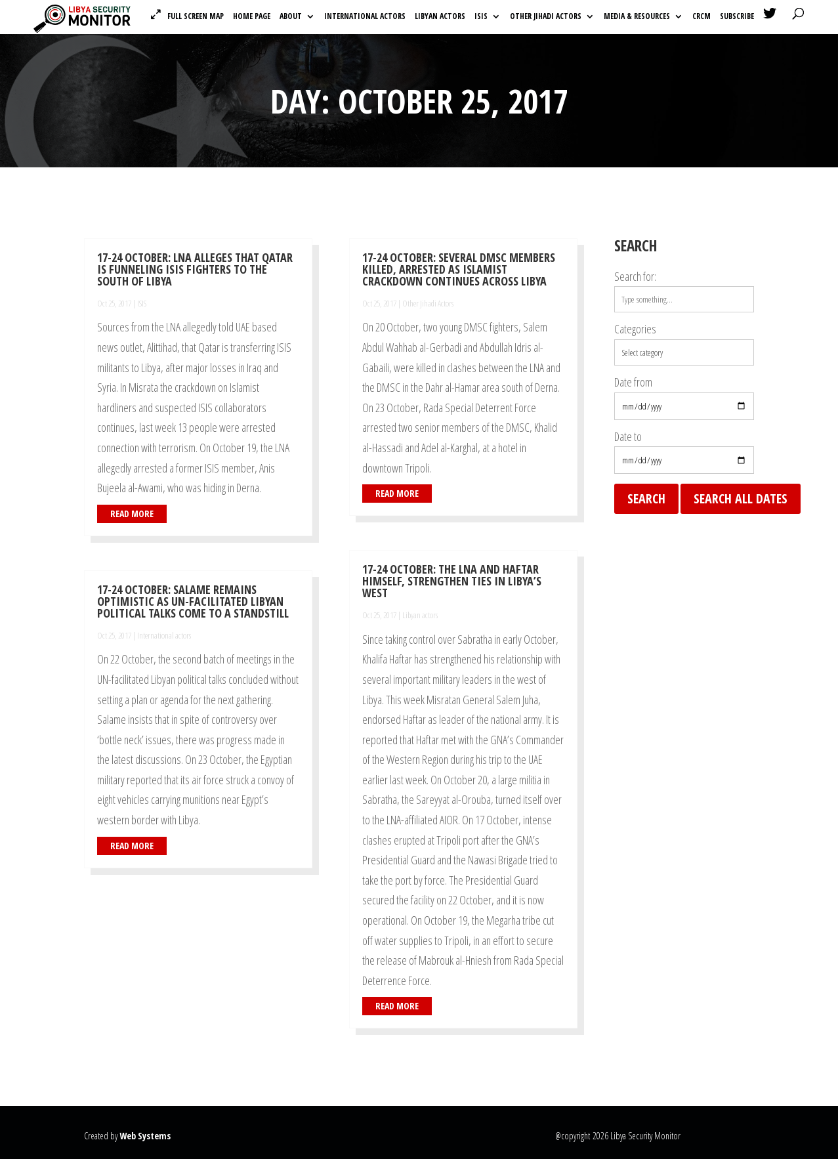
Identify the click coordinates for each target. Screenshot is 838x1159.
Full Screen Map (195, 16)
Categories (635, 329)
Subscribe (737, 17)
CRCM (701, 17)
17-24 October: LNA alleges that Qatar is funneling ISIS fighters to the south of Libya (195, 269)
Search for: (635, 276)
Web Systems (145, 1135)
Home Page (251, 17)
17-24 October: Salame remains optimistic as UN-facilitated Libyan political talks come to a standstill (193, 601)
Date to (628, 436)
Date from (633, 382)
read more (132, 513)
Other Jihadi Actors (545, 17)
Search (646, 498)
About (291, 17)
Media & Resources (637, 17)
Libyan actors (440, 17)
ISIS (481, 17)
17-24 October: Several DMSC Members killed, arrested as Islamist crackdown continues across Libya (458, 269)
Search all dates (740, 498)
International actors (365, 17)
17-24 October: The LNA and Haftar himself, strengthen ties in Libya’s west (451, 581)
